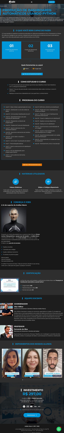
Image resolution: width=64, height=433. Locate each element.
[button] (32, 2)
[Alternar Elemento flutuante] (58, 429)
